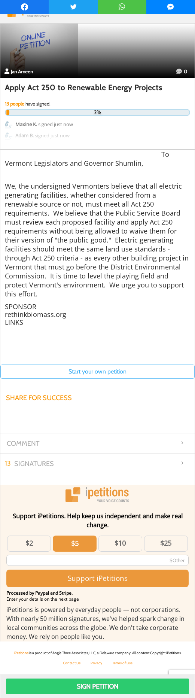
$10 (120, 543)
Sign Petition (97, 686)
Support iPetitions (98, 578)
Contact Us (71, 663)
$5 (75, 543)
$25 (165, 543)
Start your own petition (97, 371)
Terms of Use (122, 663)
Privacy (96, 663)
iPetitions (21, 652)
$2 (29, 543)
